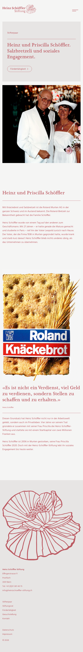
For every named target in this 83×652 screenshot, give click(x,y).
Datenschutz (8, 630)
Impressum (7, 634)
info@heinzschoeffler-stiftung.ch (17, 590)
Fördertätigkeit (18, 69)
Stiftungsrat (7, 606)
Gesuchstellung (9, 614)
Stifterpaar (7, 602)
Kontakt (6, 618)
